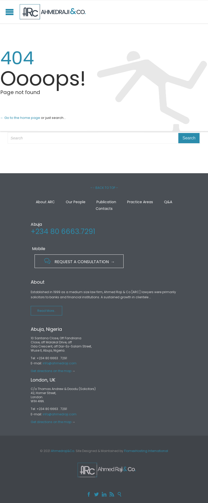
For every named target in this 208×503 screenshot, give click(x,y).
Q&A (168, 201)
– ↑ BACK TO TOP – (104, 188)
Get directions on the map (51, 371)
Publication (106, 201)
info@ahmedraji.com (59, 363)
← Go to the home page (20, 117)
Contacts (104, 208)
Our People (75, 201)
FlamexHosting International (146, 451)
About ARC (45, 201)
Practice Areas (140, 201)
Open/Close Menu (9, 11)
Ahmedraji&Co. (63, 451)
